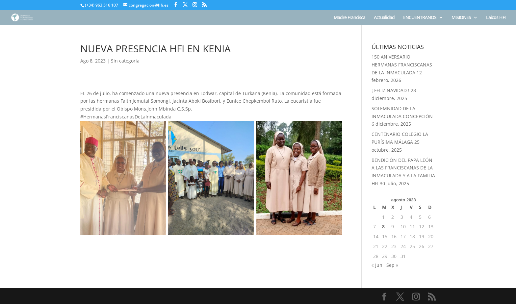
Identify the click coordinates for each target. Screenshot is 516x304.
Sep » (392, 265)
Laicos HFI (495, 17)
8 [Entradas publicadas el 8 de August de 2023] (383, 226)
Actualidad (384, 17)
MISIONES (461, 17)
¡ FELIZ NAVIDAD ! (390, 90)
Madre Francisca (349, 17)
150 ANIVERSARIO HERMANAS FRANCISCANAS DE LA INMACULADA (402, 65)
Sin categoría (125, 61)
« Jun (377, 265)
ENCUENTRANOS (419, 17)
